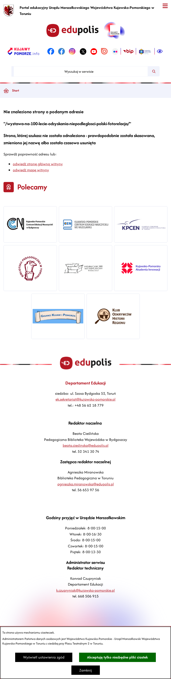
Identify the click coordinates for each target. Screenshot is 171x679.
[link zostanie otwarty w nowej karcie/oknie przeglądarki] (23, 51)
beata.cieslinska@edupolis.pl (85, 445)
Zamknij (85, 670)
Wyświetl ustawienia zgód (43, 657)
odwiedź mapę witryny (31, 170)
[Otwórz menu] (165, 6)
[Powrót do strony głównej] (6, 90)
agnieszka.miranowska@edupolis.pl (85, 484)
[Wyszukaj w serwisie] (81, 71)
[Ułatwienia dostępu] (159, 51)
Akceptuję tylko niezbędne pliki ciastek (117, 657)
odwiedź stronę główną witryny (38, 164)
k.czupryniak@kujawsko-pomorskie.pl (85, 590)
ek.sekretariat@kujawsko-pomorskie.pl (85, 399)
